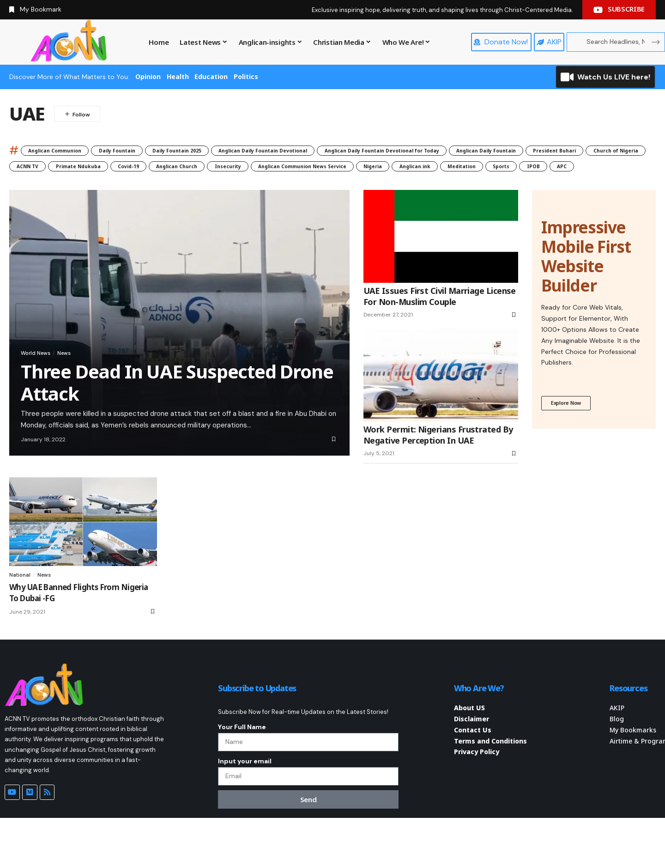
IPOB (375, 184)
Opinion (148, 76)
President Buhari (146, 168)
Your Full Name (242, 747)
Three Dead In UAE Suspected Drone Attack (177, 402)
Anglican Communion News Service (77, 184)
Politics (246, 76)
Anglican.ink (223, 184)
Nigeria (169, 184)
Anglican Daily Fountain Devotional (334, 150)
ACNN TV (290, 168)
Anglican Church (483, 168)
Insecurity (549, 168)
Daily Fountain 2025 (223, 150)
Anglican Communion (65, 150)
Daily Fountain (145, 150)
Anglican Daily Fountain (58, 168)
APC (411, 184)
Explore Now (568, 424)
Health (178, 76)
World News (41, 371)
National (20, 594)
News (77, 371)
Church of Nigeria (224, 168)
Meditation (283, 184)
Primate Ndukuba (355, 168)
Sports (334, 184)
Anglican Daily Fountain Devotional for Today (488, 150)
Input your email (245, 785)
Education (211, 76)
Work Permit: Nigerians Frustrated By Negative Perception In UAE (438, 454)
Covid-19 (421, 168)
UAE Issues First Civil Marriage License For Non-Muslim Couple (439, 316)
